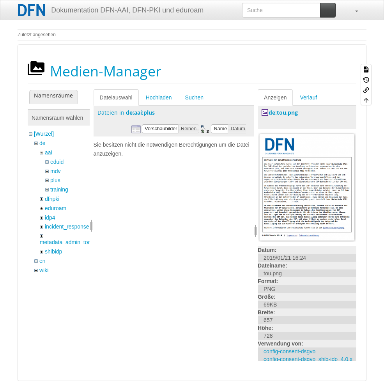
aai (48, 152)
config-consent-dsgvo (289, 351)
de (42, 143)
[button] (353, 10)
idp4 (50, 217)
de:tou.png (283, 112)
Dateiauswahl (116, 97)
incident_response (67, 226)
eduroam (55, 208)
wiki (43, 270)
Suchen (194, 97)
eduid (57, 162)
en (42, 261)
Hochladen (159, 97)
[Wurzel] (44, 134)
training (59, 189)
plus (55, 180)
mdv (55, 171)
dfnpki (52, 199)
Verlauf (308, 97)
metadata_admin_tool (66, 242)
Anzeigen (275, 97)
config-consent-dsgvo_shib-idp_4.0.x (308, 359)
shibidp (53, 251)
